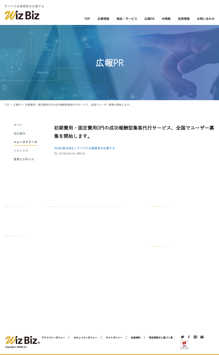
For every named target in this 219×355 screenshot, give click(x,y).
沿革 (9, 221)
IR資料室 (159, 250)
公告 (157, 276)
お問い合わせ (206, 18)
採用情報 (184, 18)
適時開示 (159, 261)
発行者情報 (160, 266)
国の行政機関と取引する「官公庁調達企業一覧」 (73, 264)
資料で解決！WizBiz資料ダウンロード (68, 233)
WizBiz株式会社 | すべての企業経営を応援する (84, 148)
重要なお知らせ (24, 159)
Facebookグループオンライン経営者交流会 (70, 277)
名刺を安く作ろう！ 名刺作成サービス (68, 313)
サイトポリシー (114, 337)
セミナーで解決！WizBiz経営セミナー (68, 228)
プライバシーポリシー (53, 337)
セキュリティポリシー (85, 337)
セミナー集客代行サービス (62, 246)
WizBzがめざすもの (17, 215)
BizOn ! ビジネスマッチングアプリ (66, 217)
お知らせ (159, 282)
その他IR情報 (161, 271)
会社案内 (19, 133)
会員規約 (135, 337)
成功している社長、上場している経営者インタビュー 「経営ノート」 (83, 282)
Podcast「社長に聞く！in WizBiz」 (67, 288)
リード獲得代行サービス (61, 251)
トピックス (21, 151)
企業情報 (103, 18)
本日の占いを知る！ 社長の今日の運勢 (68, 307)
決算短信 (159, 255)
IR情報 (166, 18)
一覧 (157, 210)
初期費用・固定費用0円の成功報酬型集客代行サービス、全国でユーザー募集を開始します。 (78, 104)
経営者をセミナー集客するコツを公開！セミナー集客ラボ (77, 293)
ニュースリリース (25, 142)
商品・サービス (127, 18)
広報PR (149, 18)
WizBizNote (55, 318)
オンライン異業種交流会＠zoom (65, 222)
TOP (87, 18)
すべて (18, 125)
